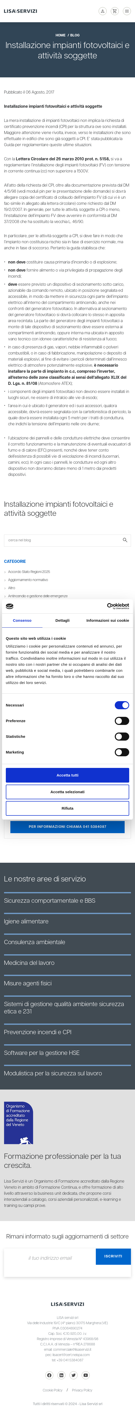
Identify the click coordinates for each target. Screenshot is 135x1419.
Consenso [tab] (22, 620)
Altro (11, 588)
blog (75, 35)
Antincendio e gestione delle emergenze (38, 596)
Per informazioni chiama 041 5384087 (67, 827)
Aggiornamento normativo (28, 580)
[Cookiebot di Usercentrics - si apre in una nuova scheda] (107, 606)
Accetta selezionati (67, 792)
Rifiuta (68, 808)
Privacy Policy (82, 1390)
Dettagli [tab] (62, 620)
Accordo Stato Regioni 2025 (29, 572)
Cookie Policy (52, 1390)
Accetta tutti (68, 775)
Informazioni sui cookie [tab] (107, 620)
